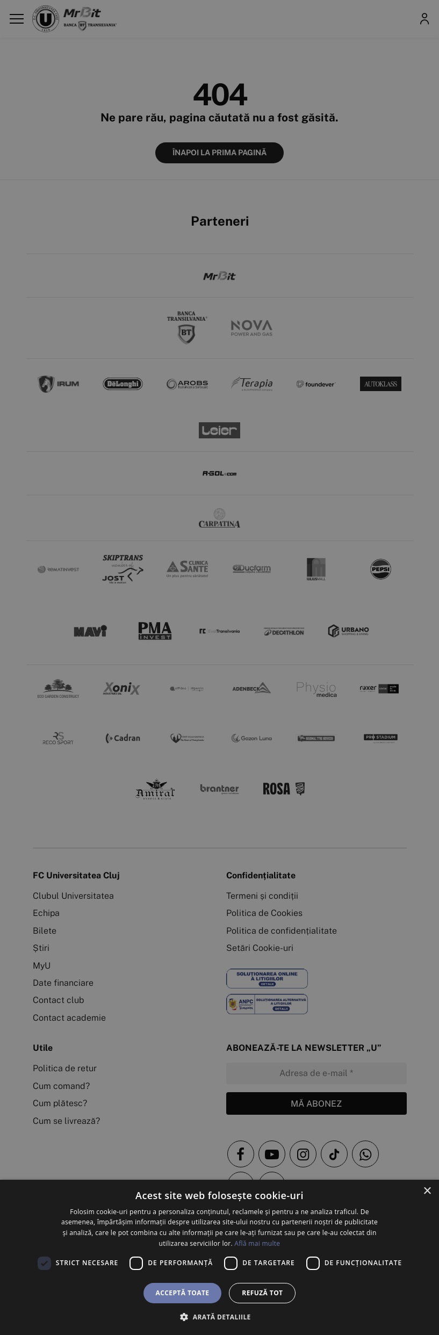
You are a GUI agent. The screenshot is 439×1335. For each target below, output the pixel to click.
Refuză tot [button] (262, 1292)
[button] (219, 1316)
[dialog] (219, 1257)
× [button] (427, 1191)
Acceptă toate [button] (183, 1292)
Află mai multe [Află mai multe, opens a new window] (257, 1243)
